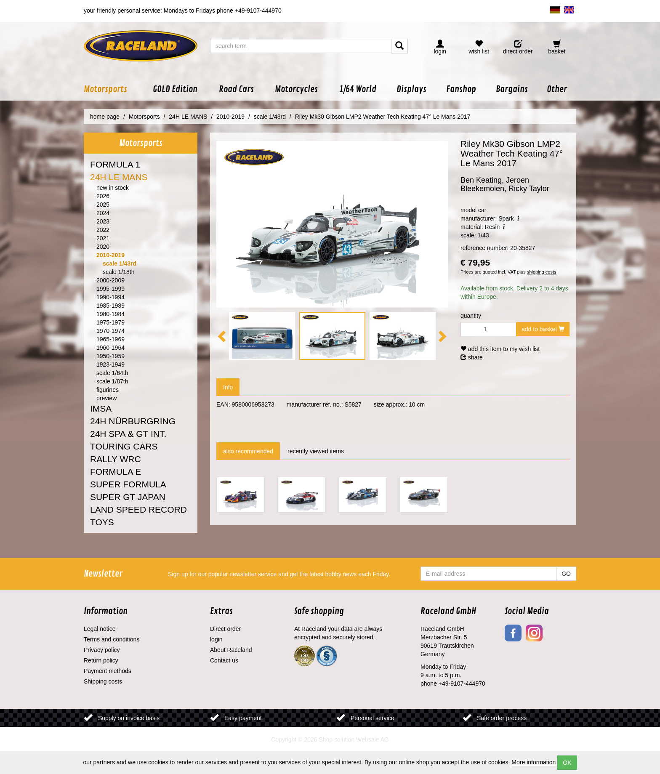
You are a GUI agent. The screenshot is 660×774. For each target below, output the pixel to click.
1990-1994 (110, 297)
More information (533, 762)
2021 (102, 238)
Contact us (224, 660)
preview (106, 398)
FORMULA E (115, 471)
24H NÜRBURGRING (133, 421)
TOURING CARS (124, 446)
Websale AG (372, 739)
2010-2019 (110, 255)
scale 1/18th (119, 272)
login (216, 639)
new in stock (112, 187)
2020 (102, 246)
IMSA (101, 408)
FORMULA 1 (115, 164)
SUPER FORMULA (128, 484)
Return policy (101, 660)
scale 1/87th (112, 381)
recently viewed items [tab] (315, 451)
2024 (102, 213)
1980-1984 (110, 314)
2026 (102, 196)
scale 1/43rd (119, 263)
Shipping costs (103, 681)
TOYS (102, 522)
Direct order (225, 628)
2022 (102, 229)
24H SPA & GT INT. (128, 434)
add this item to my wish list (500, 349)
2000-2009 (110, 280)
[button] (113, 89)
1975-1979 (110, 322)
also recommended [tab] (248, 451)
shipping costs (541, 271)
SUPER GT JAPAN (127, 497)
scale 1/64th (112, 373)
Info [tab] (228, 387)
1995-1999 (110, 288)
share (471, 357)
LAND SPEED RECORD (138, 509)
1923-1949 (110, 364)
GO (566, 573)
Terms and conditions (111, 639)
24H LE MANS (119, 177)
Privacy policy (102, 649)
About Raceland (231, 649)
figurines (107, 389)
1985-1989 (110, 305)
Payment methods (107, 671)
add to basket (543, 329)
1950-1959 (110, 356)
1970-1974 (110, 330)
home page (105, 116)
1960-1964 (110, 347)
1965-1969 (110, 339)
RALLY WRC (115, 459)
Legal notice (100, 628)
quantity (470, 315)
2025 (102, 204)
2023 (102, 221)
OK (567, 762)
